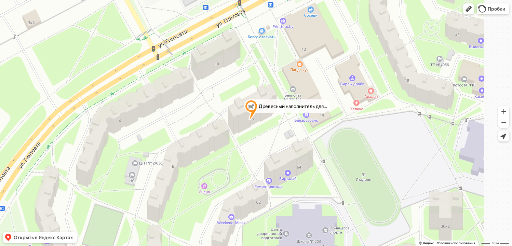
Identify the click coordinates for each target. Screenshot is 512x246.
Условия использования (456, 243)
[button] (468, 8)
